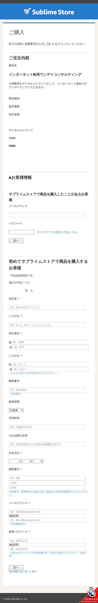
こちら (26, 282)
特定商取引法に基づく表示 (22, 571)
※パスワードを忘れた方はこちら (57, 232)
